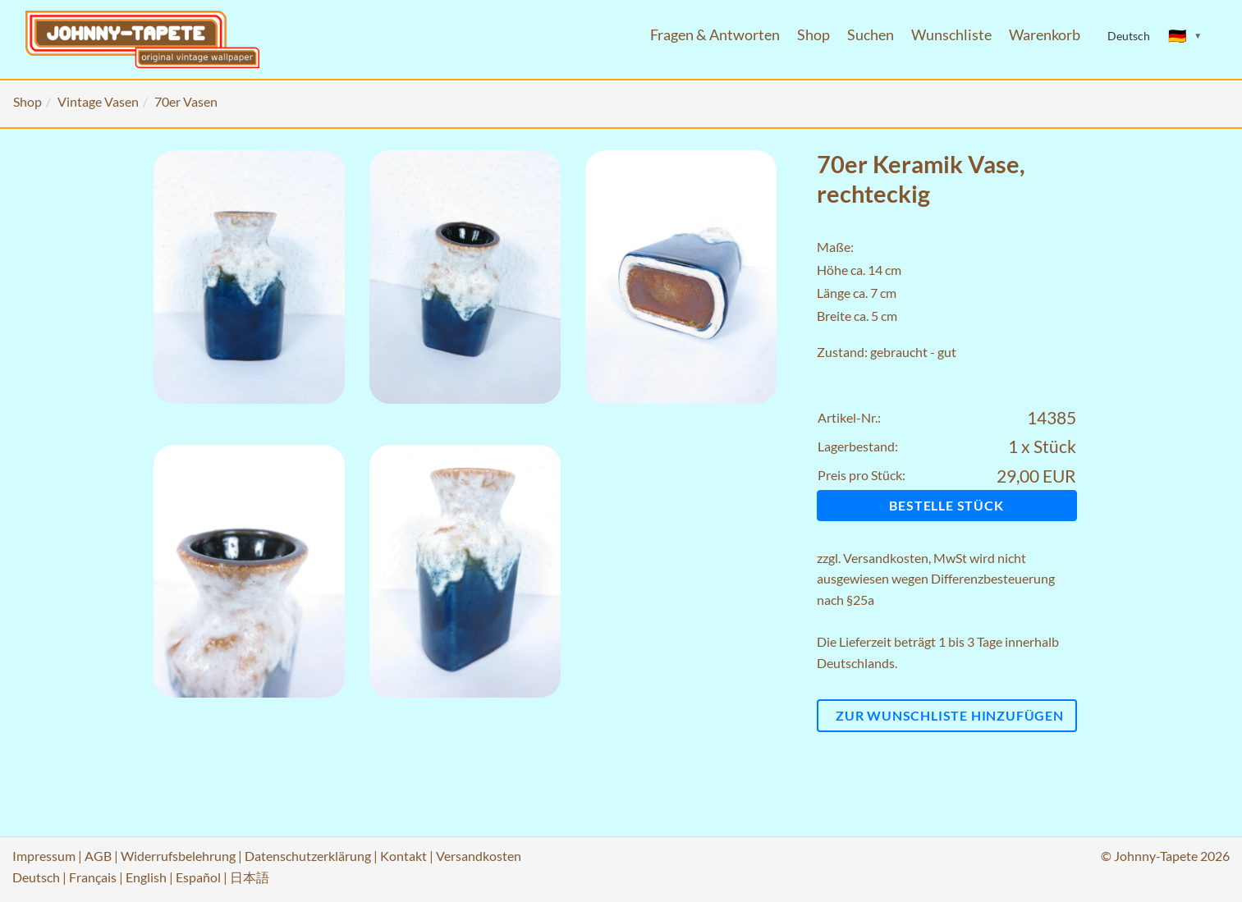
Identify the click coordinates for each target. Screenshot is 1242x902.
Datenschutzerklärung (308, 855)
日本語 (249, 877)
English (146, 877)
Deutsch (36, 877)
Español (198, 877)
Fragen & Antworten (715, 34)
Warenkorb (1044, 34)
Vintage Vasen (98, 101)
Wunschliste (951, 34)
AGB (98, 855)
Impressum (44, 855)
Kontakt (403, 855)
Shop (813, 34)
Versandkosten (885, 557)
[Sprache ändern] (1185, 36)
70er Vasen (186, 101)
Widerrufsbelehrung (178, 855)
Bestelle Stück (946, 505)
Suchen (870, 34)
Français (93, 877)
